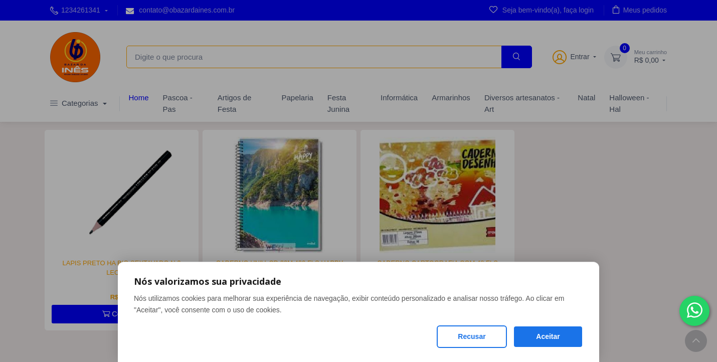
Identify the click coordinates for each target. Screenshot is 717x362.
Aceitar (548, 336)
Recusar (471, 336)
